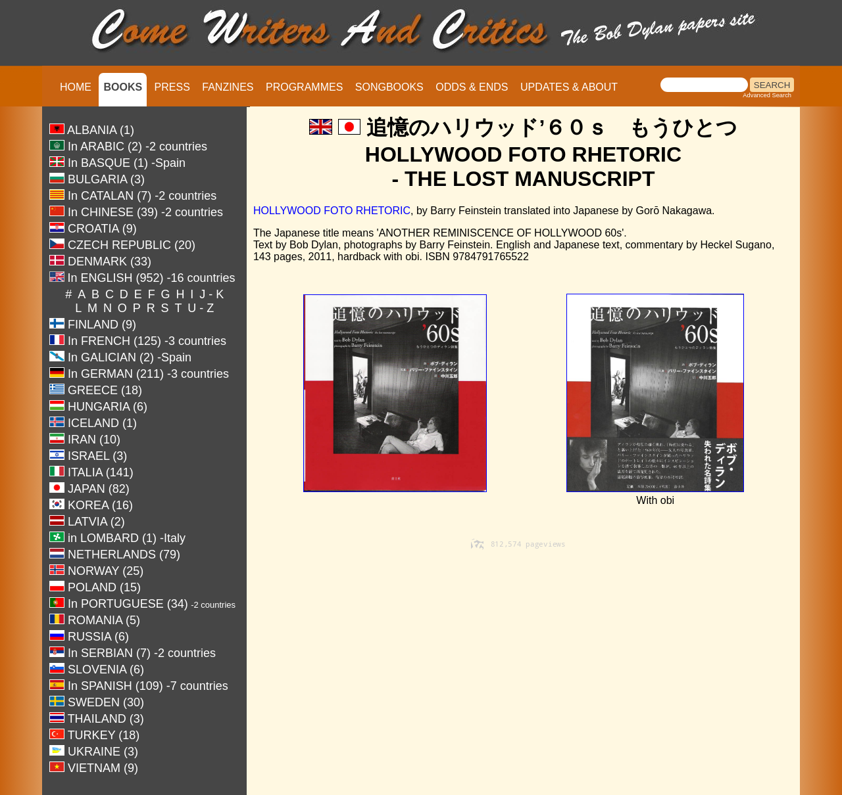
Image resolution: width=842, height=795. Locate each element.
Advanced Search (767, 95)
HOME (75, 87)
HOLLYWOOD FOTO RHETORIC (331, 210)
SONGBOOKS (389, 87)
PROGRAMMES (304, 87)
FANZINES (227, 87)
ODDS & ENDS (471, 87)
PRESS (172, 87)
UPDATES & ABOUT (569, 87)
